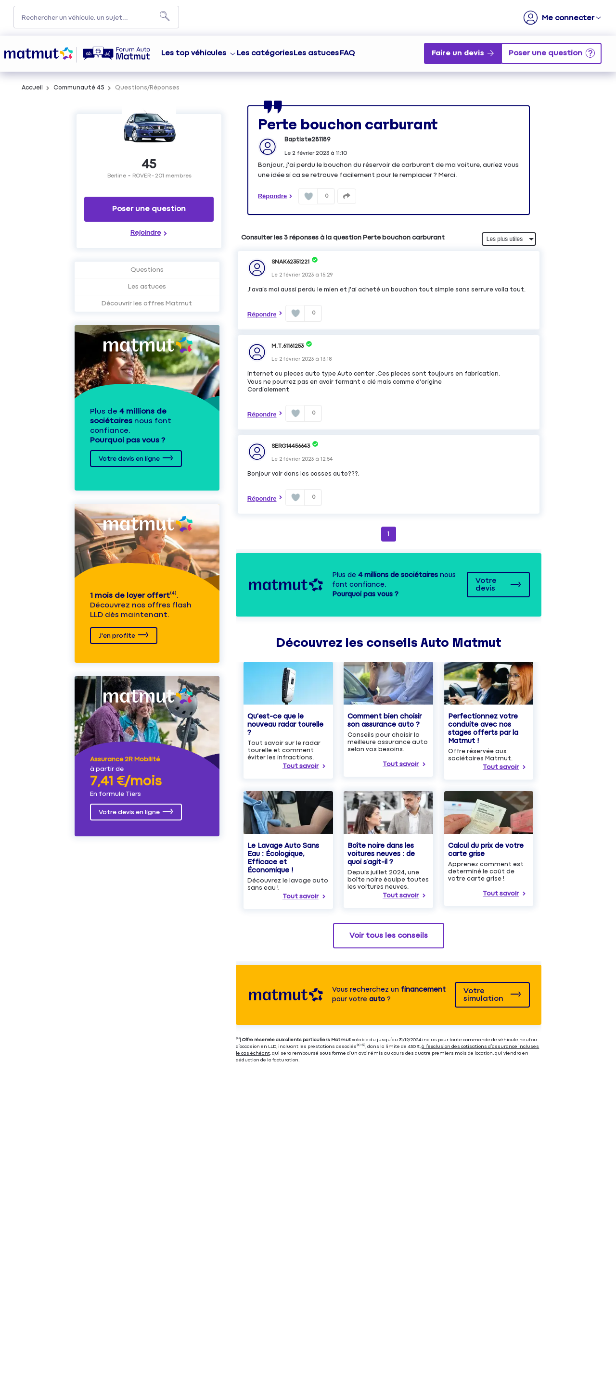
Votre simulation (483, 995)
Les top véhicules (193, 53)
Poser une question (149, 209)
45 (149, 164)
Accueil (32, 88)
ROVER (141, 176)
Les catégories (265, 53)
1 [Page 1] (388, 533)
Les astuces (316, 53)
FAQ (347, 53)
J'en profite (117, 635)
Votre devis (486, 585)
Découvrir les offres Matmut (147, 303)
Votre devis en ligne (129, 458)
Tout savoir (300, 766)
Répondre (272, 196)
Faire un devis (458, 53)
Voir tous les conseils (388, 936)
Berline (116, 176)
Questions (147, 269)
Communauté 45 (78, 88)
